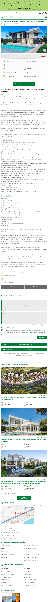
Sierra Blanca (6, 590)
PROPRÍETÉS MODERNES (31, 565)
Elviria (3, 593)
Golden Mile (5, 587)
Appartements (6, 556)
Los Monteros (29, 593)
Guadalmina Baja (30, 596)
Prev (2, 39)
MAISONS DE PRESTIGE (31, 571)
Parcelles (4, 562)
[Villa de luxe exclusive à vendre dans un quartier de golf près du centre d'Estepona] (24, 439)
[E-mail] (24, 320)
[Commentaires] (24, 328)
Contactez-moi (9, 338)
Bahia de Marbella (7, 596)
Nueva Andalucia (7, 584)
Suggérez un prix (8, 285)
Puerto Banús (6, 581)
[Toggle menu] (41, 17)
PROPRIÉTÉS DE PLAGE (30, 556)
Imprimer (12, 297)
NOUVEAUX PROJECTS (8, 565)
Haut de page (24, 508)
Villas (3, 559)
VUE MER (26, 562)
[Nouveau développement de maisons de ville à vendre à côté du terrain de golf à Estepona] (24, 397)
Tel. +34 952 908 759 (7, 545)
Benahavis (27, 578)
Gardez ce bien (7, 293)
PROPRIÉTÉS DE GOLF (30, 559)
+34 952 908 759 (7, 17)
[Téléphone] (35, 316)
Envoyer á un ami (8, 289)
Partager (35, 297)
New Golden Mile (30, 590)
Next (46, 39)
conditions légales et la (23, 340)
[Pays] (12, 316)
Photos (7, 56)
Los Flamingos (29, 584)
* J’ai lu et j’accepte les (24, 340)
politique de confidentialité (37, 340)
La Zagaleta (28, 581)
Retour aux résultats (9, 503)
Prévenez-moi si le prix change (12, 282)
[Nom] (12, 312)
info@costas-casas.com (8, 548)
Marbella (4, 578)
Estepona (27, 587)
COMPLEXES (5, 568)
